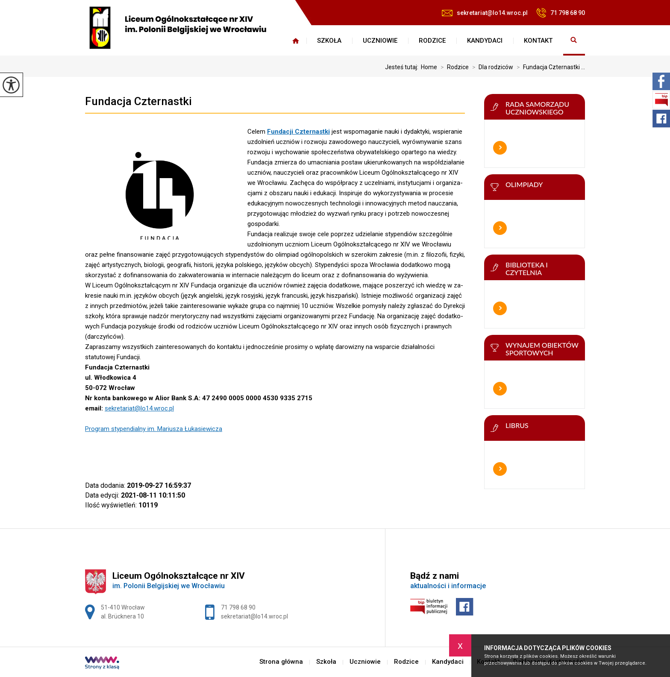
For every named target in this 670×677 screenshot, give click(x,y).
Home (429, 67)
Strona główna (295, 41)
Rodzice (432, 40)
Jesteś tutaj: (403, 67)
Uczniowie (380, 40)
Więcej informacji (500, 148)
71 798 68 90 (560, 13)
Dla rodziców (491, 67)
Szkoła (329, 40)
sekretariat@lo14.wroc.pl (485, 12)
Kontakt (538, 40)
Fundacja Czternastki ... (549, 67)
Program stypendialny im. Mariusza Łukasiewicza (153, 429)
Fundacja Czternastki (138, 101)
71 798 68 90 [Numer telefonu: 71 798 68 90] (238, 607)
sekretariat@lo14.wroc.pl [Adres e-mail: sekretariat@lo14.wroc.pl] (254, 616)
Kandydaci (484, 40)
